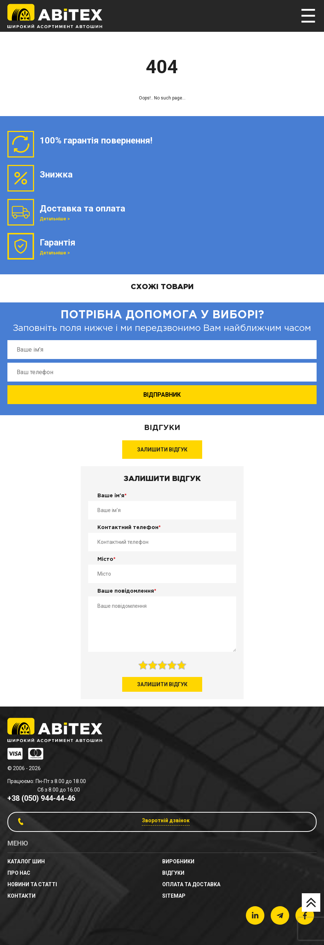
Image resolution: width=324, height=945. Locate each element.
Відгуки (173, 873)
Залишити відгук (162, 450)
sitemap (174, 896)
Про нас (18, 873)
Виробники (178, 861)
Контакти (21, 896)
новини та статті (32, 884)
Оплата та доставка (191, 884)
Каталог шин (26, 861)
